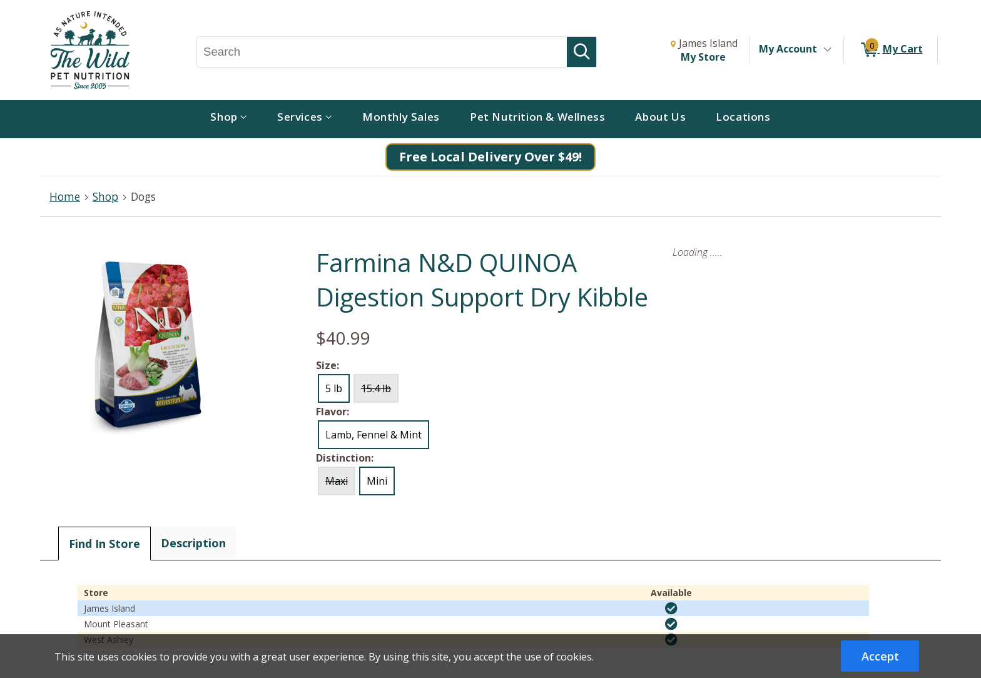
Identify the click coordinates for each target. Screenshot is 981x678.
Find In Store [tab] (104, 543)
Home (64, 196)
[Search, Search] (382, 52)
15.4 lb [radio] (376, 388)
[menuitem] (229, 119)
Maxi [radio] (336, 481)
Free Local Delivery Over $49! (490, 156)
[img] (671, 608)
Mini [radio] (377, 481)
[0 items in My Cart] (890, 50)
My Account (788, 49)
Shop (105, 196)
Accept (880, 656)
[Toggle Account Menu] (827, 50)
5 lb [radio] (333, 388)
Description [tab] (193, 542)
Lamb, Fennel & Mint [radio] (373, 435)
